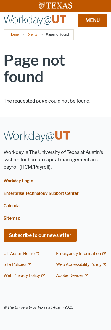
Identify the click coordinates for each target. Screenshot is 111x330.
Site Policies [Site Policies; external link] (15, 264)
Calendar (12, 205)
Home (14, 34)
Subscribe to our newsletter (40, 235)
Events (32, 34)
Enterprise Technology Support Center (41, 193)
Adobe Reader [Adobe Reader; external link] (69, 275)
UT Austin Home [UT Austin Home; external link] (19, 253)
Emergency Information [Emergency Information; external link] (78, 253)
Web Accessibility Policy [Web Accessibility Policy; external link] (79, 264)
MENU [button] (93, 20)
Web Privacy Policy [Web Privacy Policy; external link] (22, 275)
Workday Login (18, 181)
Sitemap (12, 218)
